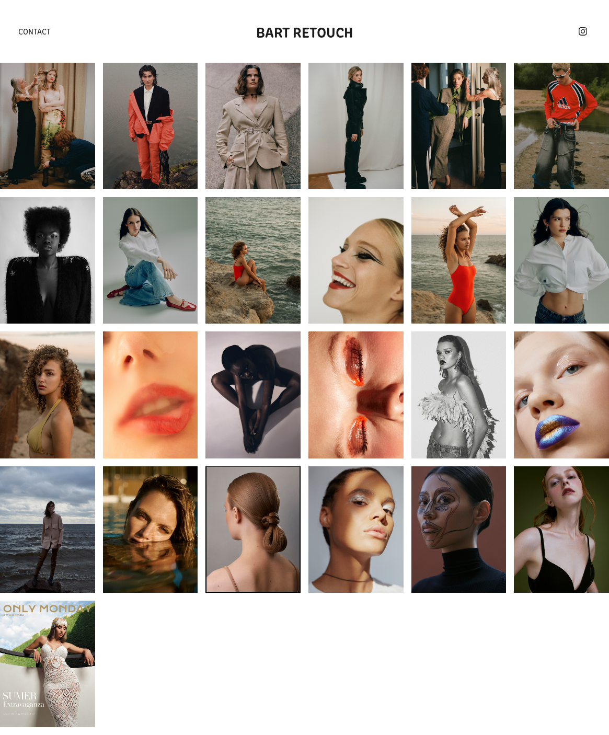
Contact (34, 31)
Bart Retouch (304, 31)
